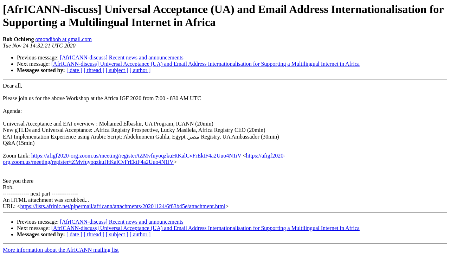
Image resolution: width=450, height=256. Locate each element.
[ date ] (74, 70)
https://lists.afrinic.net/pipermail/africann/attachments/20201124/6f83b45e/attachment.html (122, 206)
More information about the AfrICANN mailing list (61, 250)
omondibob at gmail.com (63, 39)
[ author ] (140, 70)
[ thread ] (94, 70)
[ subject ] (117, 70)
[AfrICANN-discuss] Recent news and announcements (122, 57)
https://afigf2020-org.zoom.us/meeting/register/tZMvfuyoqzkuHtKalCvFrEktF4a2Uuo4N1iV (136, 156)
